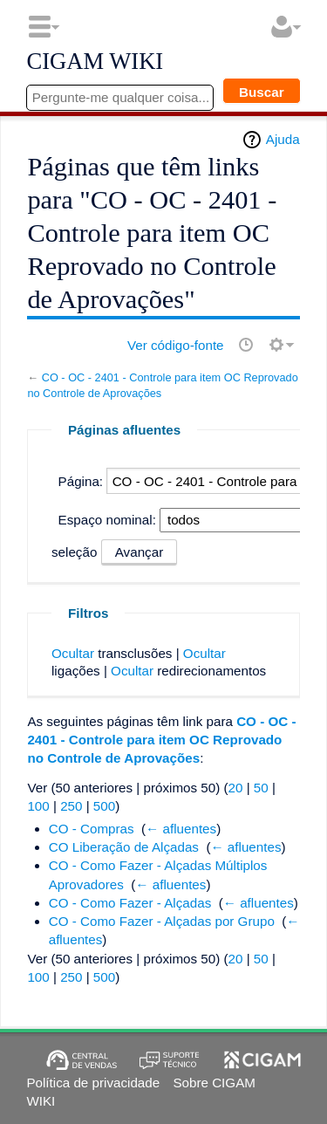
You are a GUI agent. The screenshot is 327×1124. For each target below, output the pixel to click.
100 (38, 805)
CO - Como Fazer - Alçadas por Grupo (162, 921)
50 (261, 787)
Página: (81, 481)
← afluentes (181, 828)
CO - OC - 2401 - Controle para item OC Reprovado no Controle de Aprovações (161, 740)
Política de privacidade (93, 1082)
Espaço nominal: (107, 519)
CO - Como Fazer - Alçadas (130, 902)
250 (71, 805)
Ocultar (72, 653)
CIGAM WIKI (94, 62)
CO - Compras (91, 828)
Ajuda (283, 139)
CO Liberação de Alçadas (124, 847)
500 (104, 805)
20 (235, 787)
